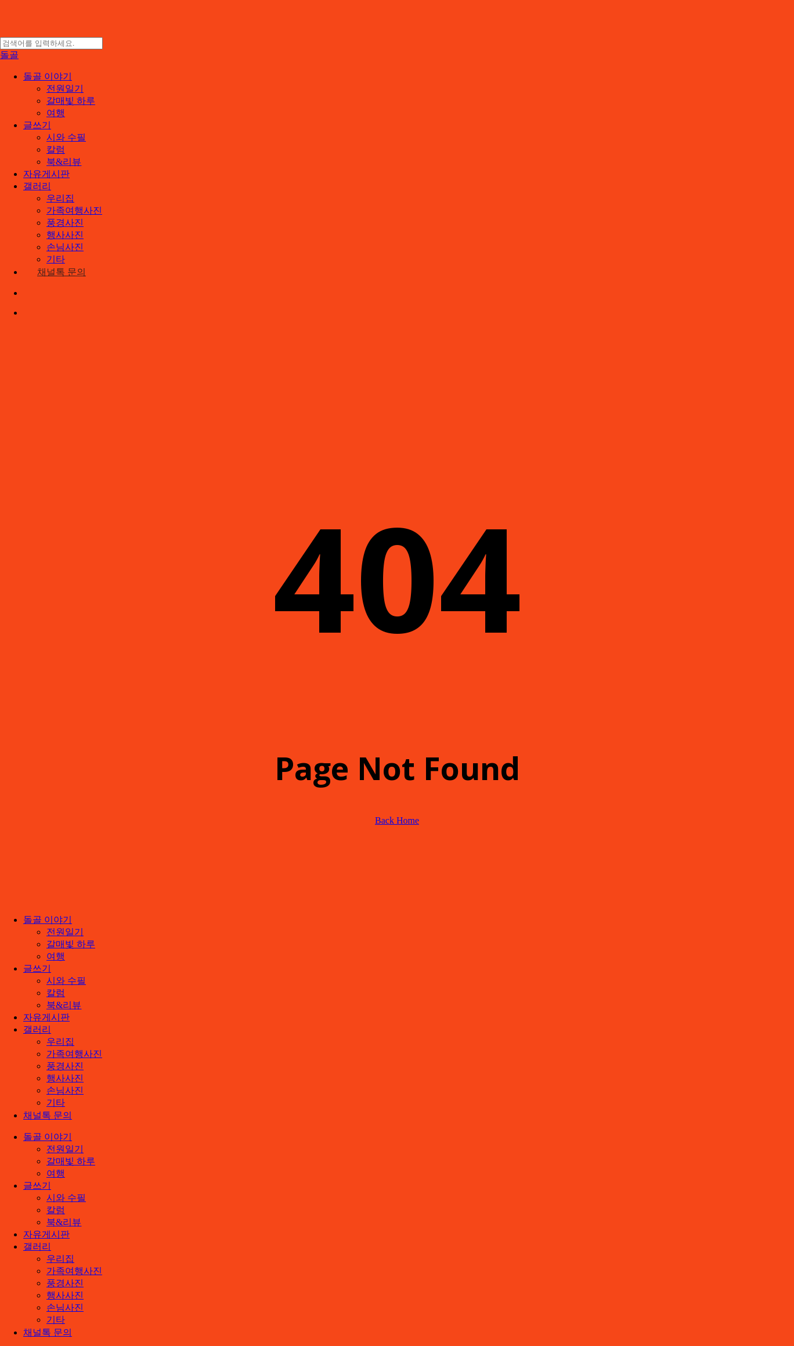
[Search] (51, 43)
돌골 (9, 55)
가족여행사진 (74, 1054)
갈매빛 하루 (70, 944)
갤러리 (37, 1029)
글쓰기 (37, 968)
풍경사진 (65, 1066)
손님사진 (65, 1090)
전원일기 (65, 932)
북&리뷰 (63, 1005)
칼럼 (55, 993)
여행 (55, 956)
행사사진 (65, 1078)
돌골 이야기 (47, 920)
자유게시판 (46, 1017)
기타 (55, 1102)
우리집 (60, 1042)
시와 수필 (66, 981)
